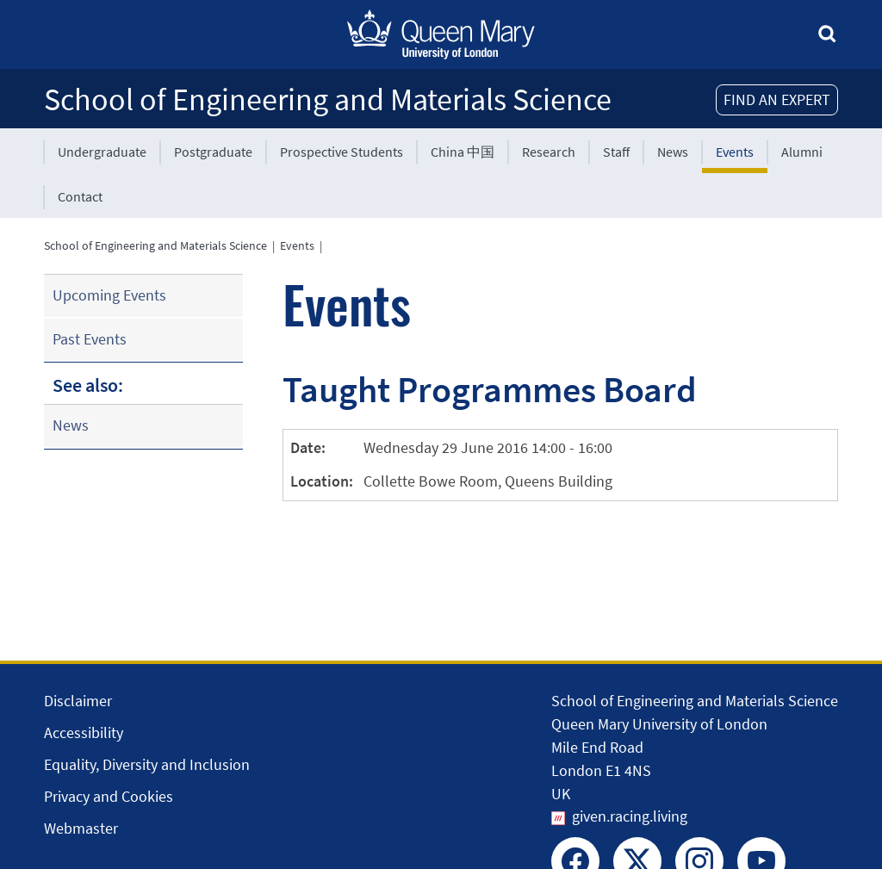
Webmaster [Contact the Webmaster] (81, 828)
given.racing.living (629, 816)
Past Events (90, 339)
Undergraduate (102, 151)
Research (548, 151)
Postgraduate (213, 151)
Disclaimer (78, 701)
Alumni (802, 151)
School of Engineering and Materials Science (328, 99)
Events (735, 151)
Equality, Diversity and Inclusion (147, 764)
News (672, 151)
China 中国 (462, 151)
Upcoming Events (109, 295)
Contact (80, 196)
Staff (616, 151)
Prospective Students (341, 151)
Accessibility (83, 732)
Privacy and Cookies (108, 796)
